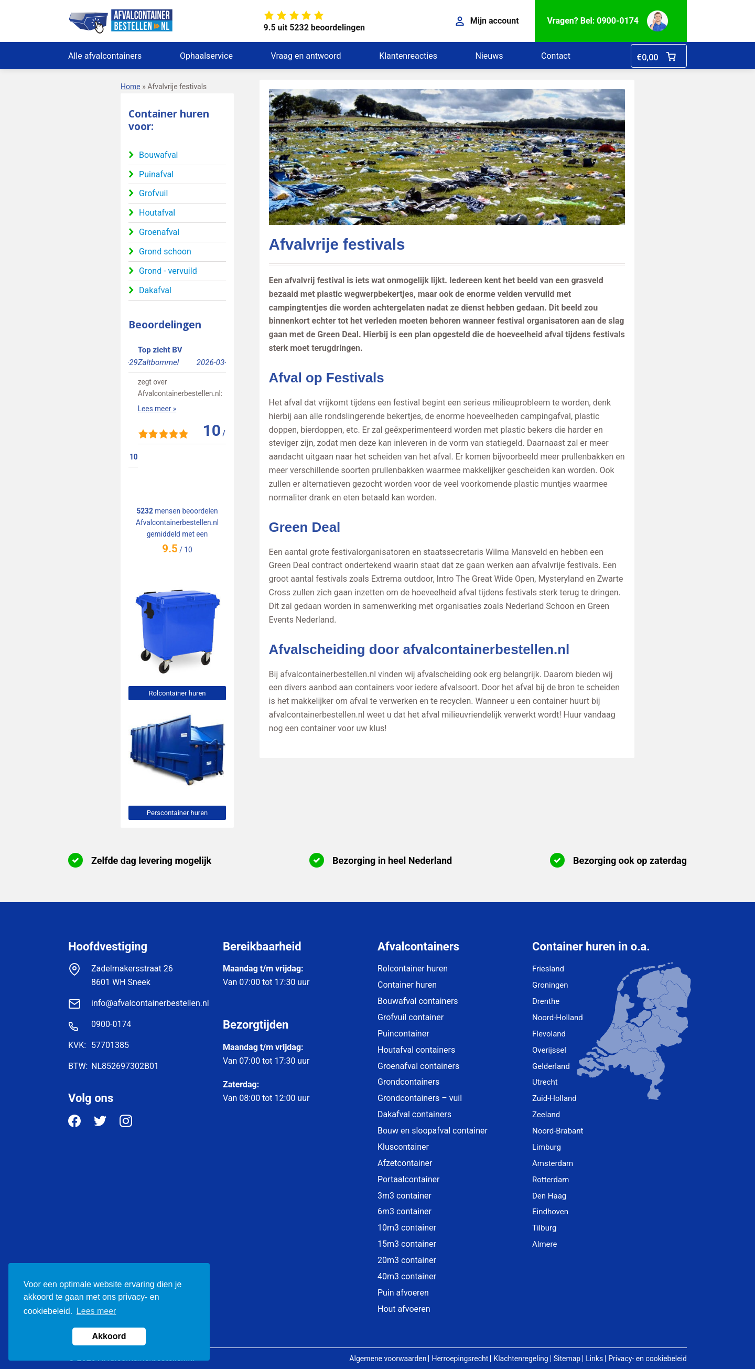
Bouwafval (158, 155)
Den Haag (549, 1196)
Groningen (550, 985)
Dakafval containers (414, 1114)
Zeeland (546, 1114)
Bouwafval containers (418, 1001)
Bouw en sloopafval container (433, 1131)
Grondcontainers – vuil (420, 1098)
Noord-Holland (557, 1017)
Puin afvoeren (403, 1293)
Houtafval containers (416, 1050)
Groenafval (159, 232)
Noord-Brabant (557, 1131)
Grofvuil (153, 193)
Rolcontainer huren (177, 693)
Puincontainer (403, 1034)
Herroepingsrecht (460, 1358)
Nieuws (489, 56)
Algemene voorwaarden (387, 1358)
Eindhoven (550, 1211)
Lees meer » (147, 431)
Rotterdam (550, 1179)
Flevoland (549, 1034)
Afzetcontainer (405, 1163)
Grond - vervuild (168, 271)
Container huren (407, 985)
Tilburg (544, 1228)
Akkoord (109, 1336)
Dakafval (155, 290)
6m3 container (405, 1211)
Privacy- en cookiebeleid (647, 1358)
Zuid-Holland (554, 1098)
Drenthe (545, 1001)
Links (594, 1358)
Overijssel (549, 1050)
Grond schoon (165, 251)
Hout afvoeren (404, 1309)
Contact (555, 56)
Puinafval (156, 174)
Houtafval (157, 213)
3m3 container (405, 1196)
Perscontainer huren (177, 813)
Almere (544, 1244)
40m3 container (407, 1276)
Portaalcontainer (408, 1179)
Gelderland (551, 1066)
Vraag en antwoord (306, 56)
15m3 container (407, 1244)
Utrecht (545, 1082)
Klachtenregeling (520, 1358)
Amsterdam (552, 1163)
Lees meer (96, 1311)
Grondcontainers (408, 1082)
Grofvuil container (411, 1017)
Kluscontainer (403, 1147)
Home (131, 86)
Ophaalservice (206, 56)
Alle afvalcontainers (105, 56)
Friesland (548, 969)
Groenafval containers (418, 1066)
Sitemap (567, 1358)
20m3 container (407, 1260)
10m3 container (407, 1228)
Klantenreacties (408, 56)
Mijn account (487, 21)
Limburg (546, 1147)
